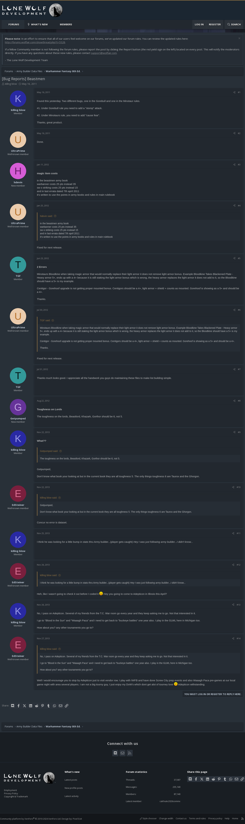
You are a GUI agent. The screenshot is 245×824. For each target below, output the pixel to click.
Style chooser (144, 818)
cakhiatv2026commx (167, 801)
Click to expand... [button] (139, 351)
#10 (237, 491)
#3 (237, 166)
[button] (22, 24)
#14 (237, 642)
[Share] (232, 94)
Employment (14, 788)
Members (66, 24)
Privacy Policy (15, 791)
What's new (39, 24)
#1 (237, 93)
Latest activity (74, 789)
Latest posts (73, 776)
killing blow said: (50, 501)
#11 (237, 537)
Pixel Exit (80, 818)
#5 (237, 260)
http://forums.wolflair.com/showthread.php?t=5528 (37, 44)
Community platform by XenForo (33, 818)
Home (232, 818)
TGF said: (47, 322)
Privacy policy (212, 818)
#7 (237, 373)
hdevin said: (48, 217)
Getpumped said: (51, 455)
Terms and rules (194, 818)
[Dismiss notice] (237, 40)
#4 (237, 207)
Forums (14, 24)
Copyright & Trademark (21, 795)
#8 (237, 404)
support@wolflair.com (120, 54)
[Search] (234, 24)
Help (223, 818)
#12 (237, 568)
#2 (237, 134)
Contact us (177, 818)
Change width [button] (163, 818)
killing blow (13, 85)
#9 (237, 436)
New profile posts (77, 782)
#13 (237, 608)
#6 (237, 311)
